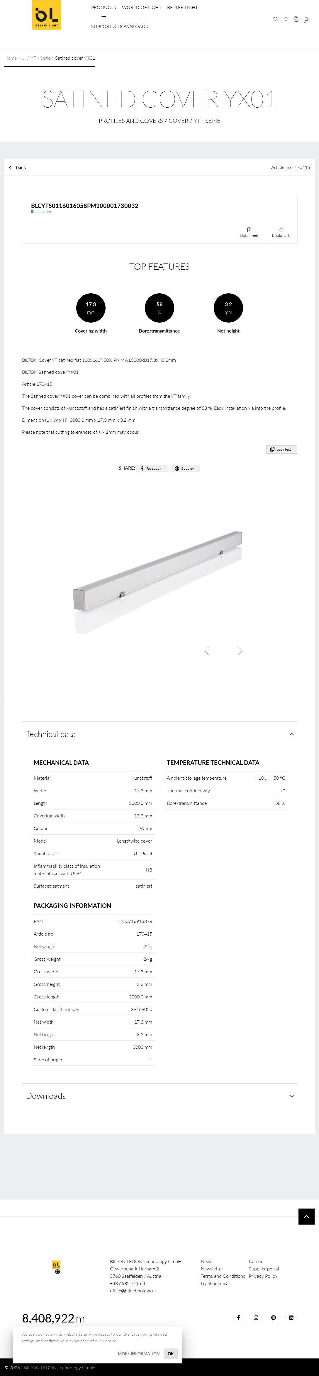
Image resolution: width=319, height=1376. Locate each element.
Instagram (256, 1317)
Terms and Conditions (223, 1276)
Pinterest (273, 1317)
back (21, 167)
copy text (283, 449)
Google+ (187, 468)
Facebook (153, 468)
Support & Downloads (119, 26)
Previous (210, 651)
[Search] (276, 19)
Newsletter (212, 1268)
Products (103, 7)
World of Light (141, 7)
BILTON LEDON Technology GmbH (46, 15)
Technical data (51, 734)
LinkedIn (291, 1317)
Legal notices (214, 1283)
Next (236, 651)
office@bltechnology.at (133, 1290)
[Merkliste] (286, 19)
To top (306, 1217)
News (206, 1261)
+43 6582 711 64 (127, 1283)
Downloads (46, 1096)
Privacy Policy (263, 1276)
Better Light (182, 7)
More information (139, 1353)
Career (256, 1261)
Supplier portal (264, 1268)
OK (171, 1353)
